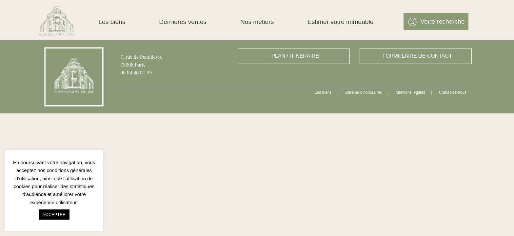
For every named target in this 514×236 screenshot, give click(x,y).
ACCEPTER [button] (54, 214)
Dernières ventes (183, 21)
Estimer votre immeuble (340, 21)
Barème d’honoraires (363, 92)
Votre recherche (442, 21)
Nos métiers (257, 21)
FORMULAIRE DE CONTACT (417, 56)
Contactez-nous (452, 92)
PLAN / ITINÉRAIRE (295, 56)
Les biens (111, 21)
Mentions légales (410, 92)
